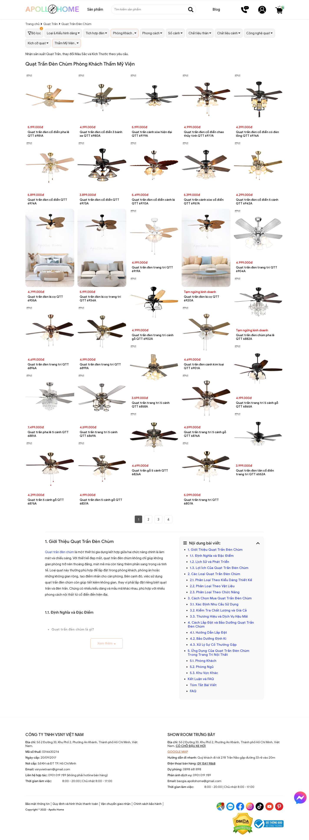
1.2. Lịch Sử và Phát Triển (209, 562)
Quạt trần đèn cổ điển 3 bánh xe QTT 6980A (101, 134)
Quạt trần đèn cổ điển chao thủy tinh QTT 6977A (204, 134)
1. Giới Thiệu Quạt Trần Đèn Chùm (215, 550)
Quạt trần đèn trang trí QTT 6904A (256, 269)
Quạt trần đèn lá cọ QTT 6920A (201, 298)
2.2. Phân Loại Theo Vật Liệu (212, 586)
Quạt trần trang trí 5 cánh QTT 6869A (98, 434)
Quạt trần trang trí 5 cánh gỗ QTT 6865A (257, 404)
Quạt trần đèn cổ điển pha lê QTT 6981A (48, 134)
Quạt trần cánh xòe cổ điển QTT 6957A (204, 201)
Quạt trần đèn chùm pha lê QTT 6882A (255, 337)
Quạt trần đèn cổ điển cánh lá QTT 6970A (153, 201)
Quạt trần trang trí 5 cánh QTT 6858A (150, 404)
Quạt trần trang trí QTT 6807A (201, 501)
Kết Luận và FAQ (201, 679)
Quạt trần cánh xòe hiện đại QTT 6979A (152, 134)
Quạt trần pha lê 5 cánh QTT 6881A (48, 434)
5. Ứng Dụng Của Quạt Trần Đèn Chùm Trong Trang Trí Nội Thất (218, 653)
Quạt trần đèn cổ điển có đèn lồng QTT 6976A (257, 134)
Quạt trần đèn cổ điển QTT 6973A (99, 201)
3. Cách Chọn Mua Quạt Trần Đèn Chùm (220, 598)
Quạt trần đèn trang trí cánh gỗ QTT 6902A (152, 337)
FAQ (193, 691)
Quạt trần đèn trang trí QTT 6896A (48, 366)
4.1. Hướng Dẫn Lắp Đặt (208, 633)
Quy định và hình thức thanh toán (75, 804)
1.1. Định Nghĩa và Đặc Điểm (212, 556)
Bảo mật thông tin (37, 804)
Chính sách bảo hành (147, 804)
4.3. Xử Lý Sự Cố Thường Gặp (213, 645)
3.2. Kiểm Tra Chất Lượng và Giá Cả (218, 610)
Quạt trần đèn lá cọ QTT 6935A (45, 298)
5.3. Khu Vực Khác (204, 673)
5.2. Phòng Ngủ (202, 667)
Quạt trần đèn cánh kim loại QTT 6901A (204, 366)
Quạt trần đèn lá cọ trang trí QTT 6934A (100, 298)
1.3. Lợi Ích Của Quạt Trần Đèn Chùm (219, 568)
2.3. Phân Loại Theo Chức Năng (215, 592)
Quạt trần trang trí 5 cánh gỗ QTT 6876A (205, 434)
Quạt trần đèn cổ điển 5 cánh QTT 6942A (257, 201)
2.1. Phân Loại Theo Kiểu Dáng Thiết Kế (221, 580)
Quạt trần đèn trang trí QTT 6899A (100, 366)
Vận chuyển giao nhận (116, 804)
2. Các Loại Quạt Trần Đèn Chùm (214, 574)
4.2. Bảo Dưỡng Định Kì (208, 639)
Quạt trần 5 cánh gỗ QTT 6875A (46, 501)
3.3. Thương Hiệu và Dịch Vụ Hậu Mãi (219, 616)
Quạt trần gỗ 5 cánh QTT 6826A (150, 472)
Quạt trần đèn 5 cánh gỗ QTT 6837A (101, 501)
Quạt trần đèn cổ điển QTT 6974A (47, 201)
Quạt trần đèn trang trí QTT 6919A (152, 269)
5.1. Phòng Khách (203, 661)
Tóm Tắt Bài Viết (203, 685)
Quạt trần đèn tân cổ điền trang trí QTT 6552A (255, 472)
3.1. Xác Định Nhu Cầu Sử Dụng (214, 604)
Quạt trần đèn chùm (59, 552)
